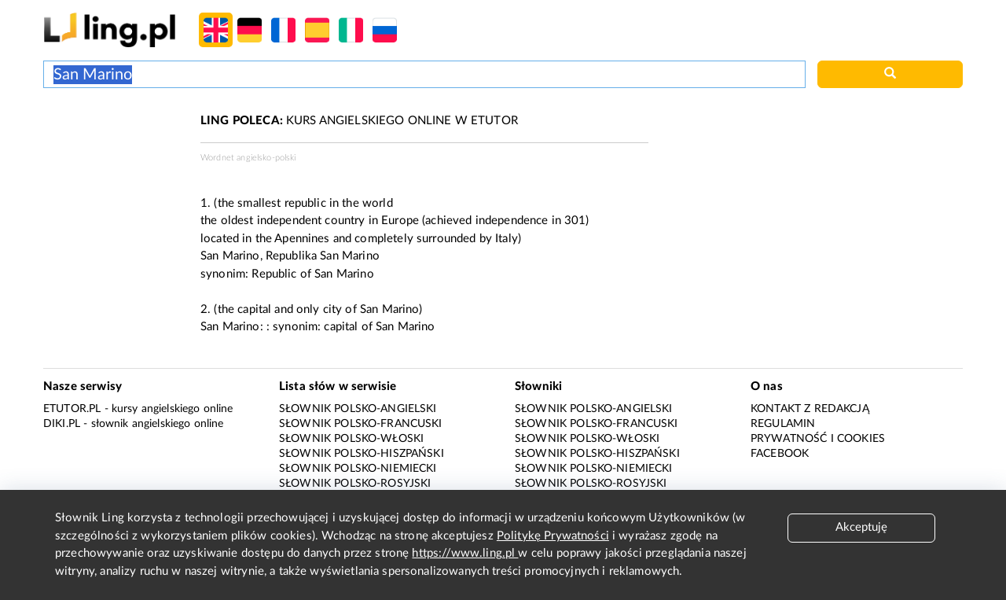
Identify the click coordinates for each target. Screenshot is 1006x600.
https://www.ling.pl (465, 553)
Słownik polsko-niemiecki (358, 468)
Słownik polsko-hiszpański (361, 453)
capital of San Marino (379, 327)
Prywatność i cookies (818, 438)
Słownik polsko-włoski (351, 438)
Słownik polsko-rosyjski (355, 483)
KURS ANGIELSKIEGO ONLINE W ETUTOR (359, 121)
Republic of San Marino (312, 274)
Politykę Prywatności (553, 536)
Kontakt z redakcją (810, 408)
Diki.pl (61, 423)
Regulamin (783, 423)
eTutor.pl (72, 408)
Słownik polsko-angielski (358, 408)
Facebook (780, 453)
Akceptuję (861, 527)
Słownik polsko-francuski (360, 423)
